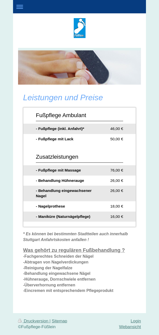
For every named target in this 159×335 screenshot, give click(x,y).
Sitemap (59, 321)
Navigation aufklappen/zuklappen (79, 6)
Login (136, 321)
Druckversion (33, 321)
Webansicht (130, 326)
